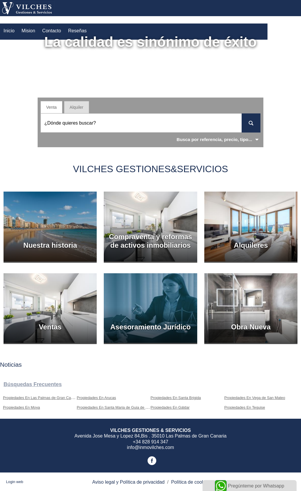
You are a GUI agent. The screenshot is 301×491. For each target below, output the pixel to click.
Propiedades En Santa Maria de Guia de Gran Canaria (122, 407)
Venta (51, 107)
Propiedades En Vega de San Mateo (254, 398)
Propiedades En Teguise (244, 407)
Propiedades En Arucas (96, 398)
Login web (14, 482)
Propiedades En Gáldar (170, 407)
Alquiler (76, 107)
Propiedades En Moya (21, 407)
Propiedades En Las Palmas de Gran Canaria (41, 398)
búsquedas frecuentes (33, 384)
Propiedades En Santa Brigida (175, 398)
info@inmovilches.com (150, 447)
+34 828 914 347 (150, 441)
